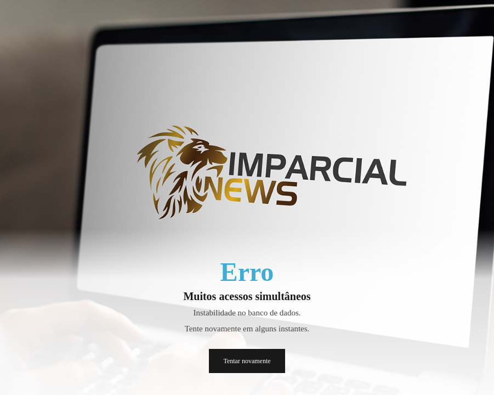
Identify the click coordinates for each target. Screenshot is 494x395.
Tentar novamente (246, 361)
